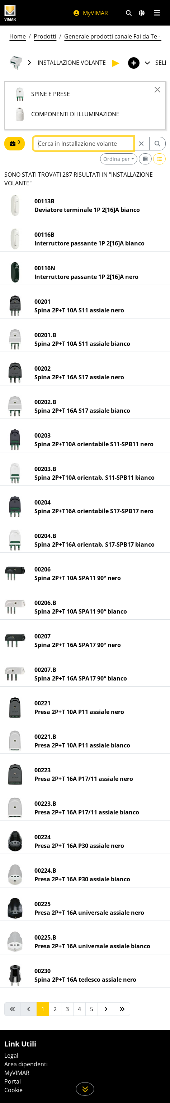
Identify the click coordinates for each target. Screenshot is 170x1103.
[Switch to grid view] (145, 158)
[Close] (157, 89)
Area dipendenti (26, 1064)
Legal (11, 1055)
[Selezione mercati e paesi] (141, 13)
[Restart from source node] (141, 143)
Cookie (13, 1090)
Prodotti (45, 36)
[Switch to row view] (159, 158)
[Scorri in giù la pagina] (85, 1089)
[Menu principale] (157, 13)
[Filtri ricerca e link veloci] (128, 13)
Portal (12, 1081)
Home (17, 36)
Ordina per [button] (116, 158)
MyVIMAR (90, 13)
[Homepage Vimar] (10, 13)
